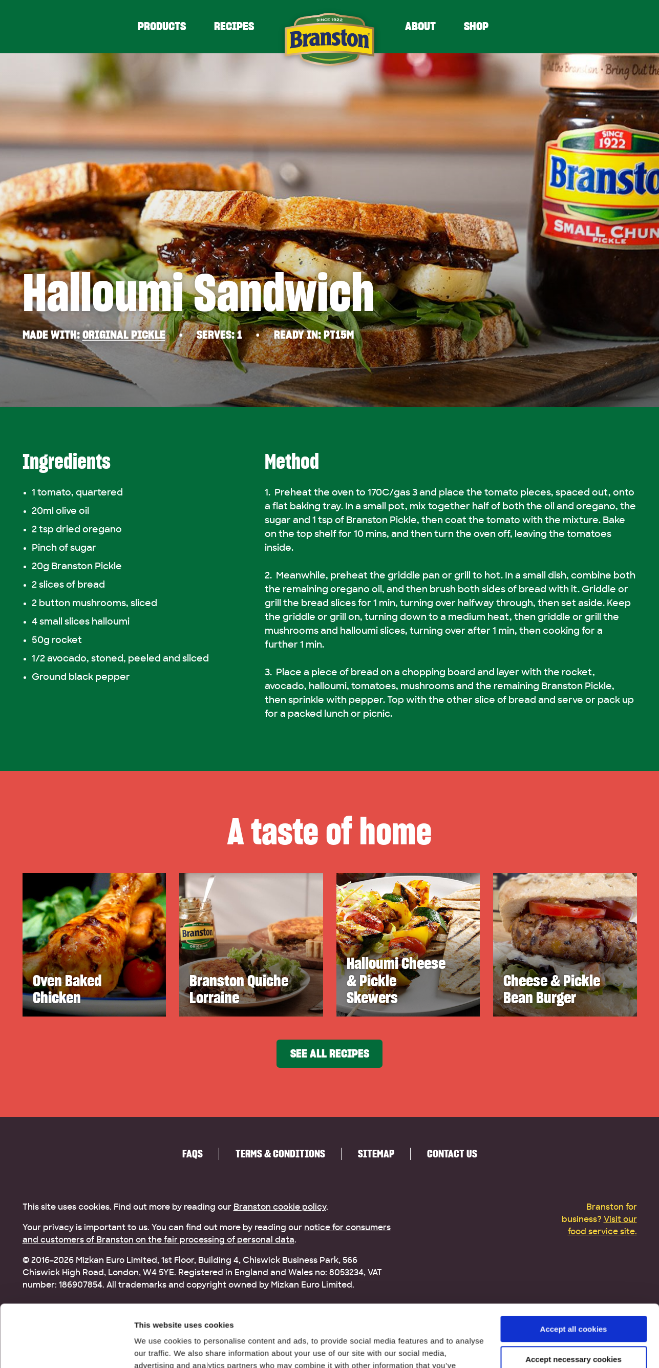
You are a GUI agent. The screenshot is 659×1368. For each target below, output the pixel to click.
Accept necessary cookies (573, 1300)
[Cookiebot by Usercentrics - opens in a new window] (66, 1348)
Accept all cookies (573, 1271)
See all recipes (329, 1054)
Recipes (234, 26)
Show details (158, 1347)
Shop (476, 26)
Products (162, 26)
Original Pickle (123, 335)
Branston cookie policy (279, 1207)
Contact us (452, 1153)
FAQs (192, 1153)
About (420, 26)
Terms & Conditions (280, 1153)
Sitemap (376, 1153)
